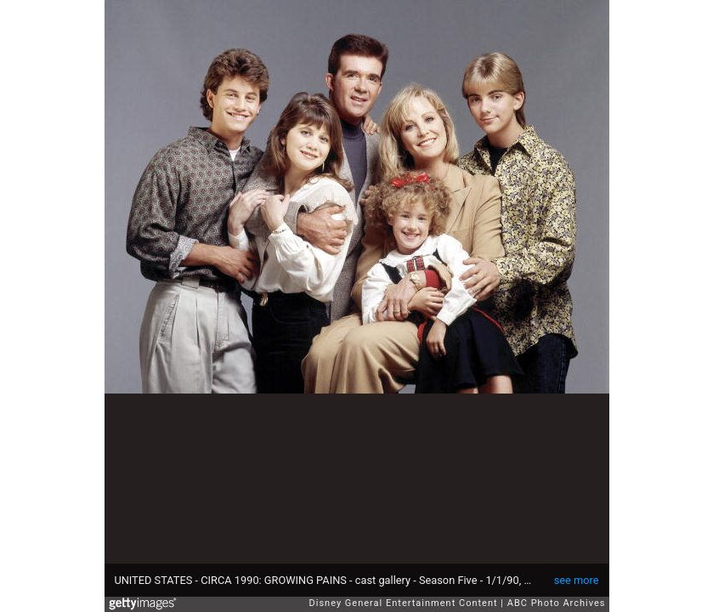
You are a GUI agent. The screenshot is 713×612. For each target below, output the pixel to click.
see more (576, 580)
